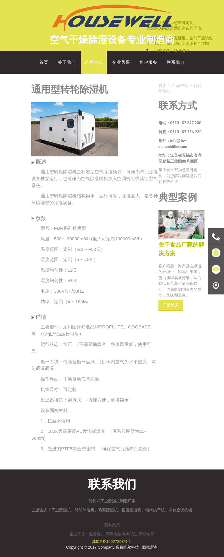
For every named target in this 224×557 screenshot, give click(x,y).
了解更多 (171, 304)
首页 (162, 85)
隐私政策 (112, 525)
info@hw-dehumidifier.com (172, 143)
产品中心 (180, 85)
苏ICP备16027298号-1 (111, 541)
